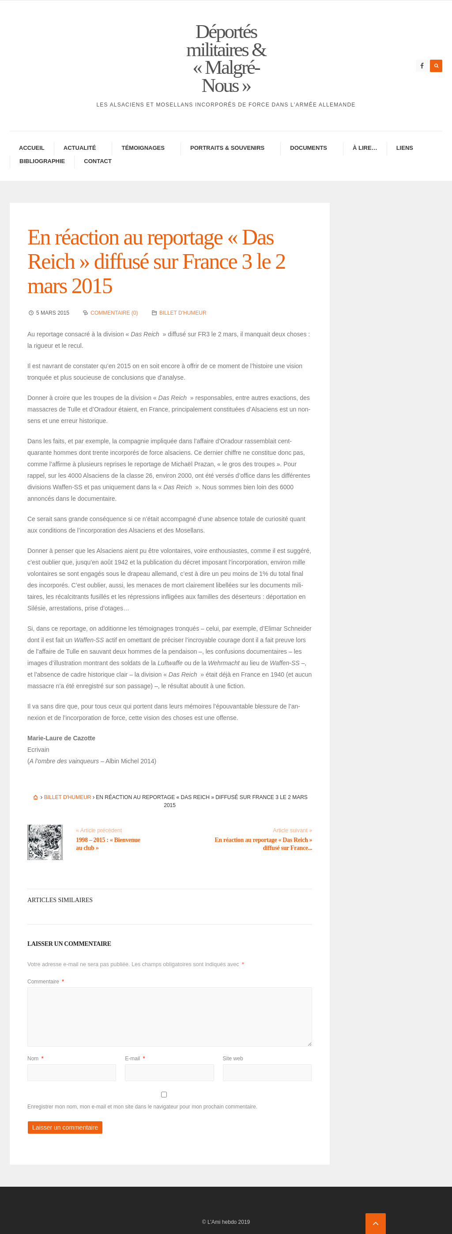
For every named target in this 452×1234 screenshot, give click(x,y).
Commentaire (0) (114, 313)
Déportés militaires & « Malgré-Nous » (226, 58)
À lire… (365, 148)
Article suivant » (292, 830)
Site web (233, 1058)
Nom (35, 1058)
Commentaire (45, 982)
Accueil (32, 148)
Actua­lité (80, 148)
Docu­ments (308, 148)
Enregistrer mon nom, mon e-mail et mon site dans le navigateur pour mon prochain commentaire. (142, 1107)
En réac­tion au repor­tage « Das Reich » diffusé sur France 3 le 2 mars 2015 (156, 261)
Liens (404, 148)
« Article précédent (99, 830)
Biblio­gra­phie (42, 161)
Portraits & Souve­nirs (227, 148)
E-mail (135, 1058)
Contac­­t (98, 161)
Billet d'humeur (183, 313)
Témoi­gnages (143, 148)
